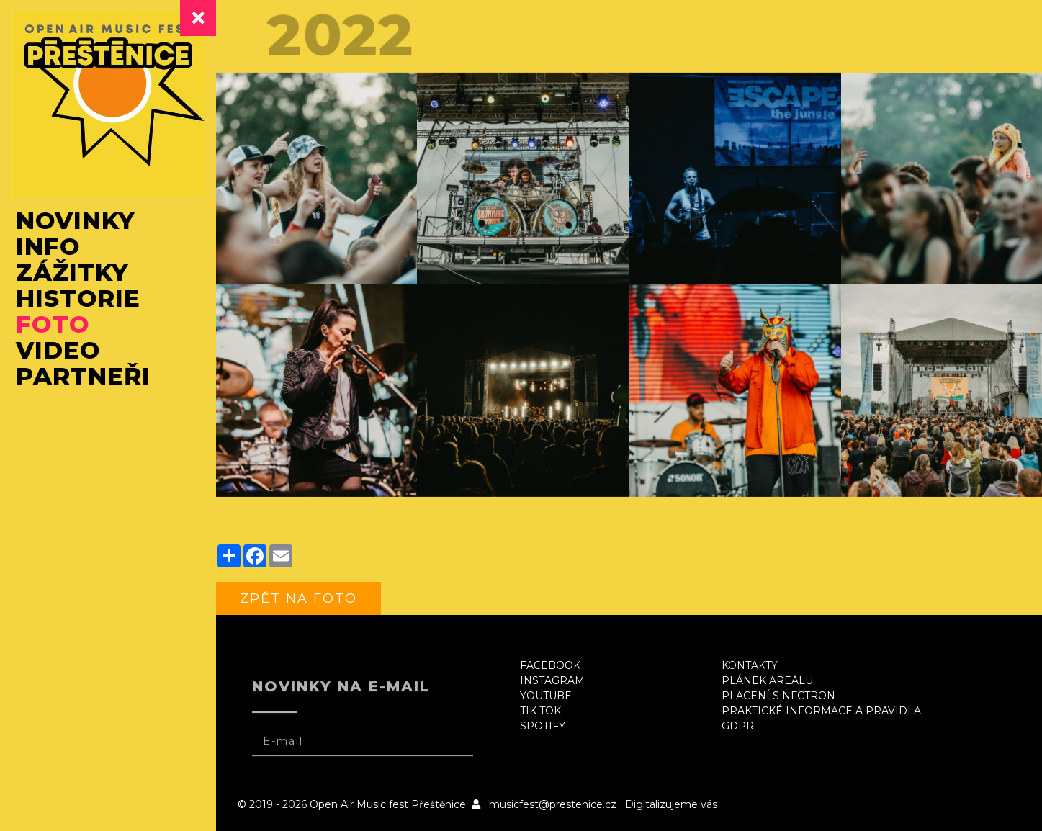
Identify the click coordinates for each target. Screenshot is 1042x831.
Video (58, 350)
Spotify (542, 725)
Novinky (75, 220)
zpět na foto (298, 598)
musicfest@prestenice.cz (552, 804)
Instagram (552, 680)
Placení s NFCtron (778, 695)
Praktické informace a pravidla (821, 710)
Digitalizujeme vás (671, 804)
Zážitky (72, 272)
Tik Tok (540, 710)
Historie (78, 298)
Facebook (550, 665)
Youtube (546, 695)
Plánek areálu (767, 680)
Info (48, 246)
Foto (52, 324)
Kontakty (750, 665)
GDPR (738, 725)
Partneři (83, 375)
